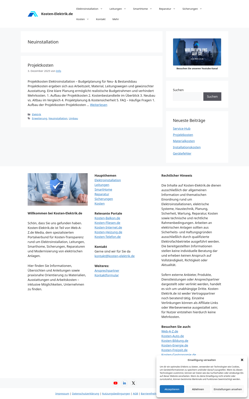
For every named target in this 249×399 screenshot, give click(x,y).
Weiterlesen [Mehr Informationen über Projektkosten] (98, 105)
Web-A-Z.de (169, 331)
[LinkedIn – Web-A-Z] (124, 383)
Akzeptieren (171, 389)
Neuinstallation (58, 118)
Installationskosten (187, 147)
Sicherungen (194, 8)
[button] (242, 360)
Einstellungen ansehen (228, 389)
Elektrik (36, 114)
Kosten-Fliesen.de (107, 223)
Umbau (73, 118)
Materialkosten (184, 141)
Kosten (84, 19)
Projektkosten (40, 65)
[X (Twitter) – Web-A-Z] (133, 383)
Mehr (115, 19)
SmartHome (144, 8)
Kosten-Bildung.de (174, 341)
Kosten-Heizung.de (108, 232)
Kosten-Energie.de (174, 345)
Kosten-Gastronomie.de (178, 355)
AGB (135, 393)
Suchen (178, 90)
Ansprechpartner (107, 270)
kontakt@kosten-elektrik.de (115, 256)
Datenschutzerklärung (85, 393)
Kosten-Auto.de (172, 336)
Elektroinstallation (91, 8)
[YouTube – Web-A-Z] (115, 383)
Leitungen (120, 8)
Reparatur (169, 8)
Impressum (62, 393)
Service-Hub (181, 128)
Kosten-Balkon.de (107, 218)
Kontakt (100, 19)
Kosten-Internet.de (108, 227)
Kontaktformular (107, 275)
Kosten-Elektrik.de (57, 13)
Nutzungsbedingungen (116, 393)
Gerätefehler (182, 153)
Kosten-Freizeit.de (174, 350)
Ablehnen (198, 389)
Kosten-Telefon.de (108, 237)
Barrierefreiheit (150, 393)
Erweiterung (39, 118)
